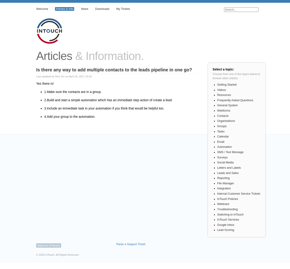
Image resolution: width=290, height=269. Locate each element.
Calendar (223, 136)
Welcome (42, 9)
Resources (224, 95)
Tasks (220, 131)
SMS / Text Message (230, 152)
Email (220, 141)
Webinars (223, 204)
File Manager (225, 183)
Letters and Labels (229, 167)
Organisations (226, 121)
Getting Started (227, 84)
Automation (224, 147)
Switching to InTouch (230, 214)
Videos (221, 90)
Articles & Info (65, 9)
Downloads (102, 9)
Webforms (223, 110)
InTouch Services (228, 219)
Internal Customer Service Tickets (238, 193)
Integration (224, 188)
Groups (222, 126)
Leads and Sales (228, 173)
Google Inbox (225, 225)
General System (227, 105)
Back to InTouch (49, 245)
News (84, 9)
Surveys (222, 157)
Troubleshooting (227, 209)
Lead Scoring (225, 230)
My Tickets (123, 9)
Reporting (223, 178)
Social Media (225, 162)
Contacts (223, 116)
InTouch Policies (227, 199)
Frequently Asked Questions (235, 100)
